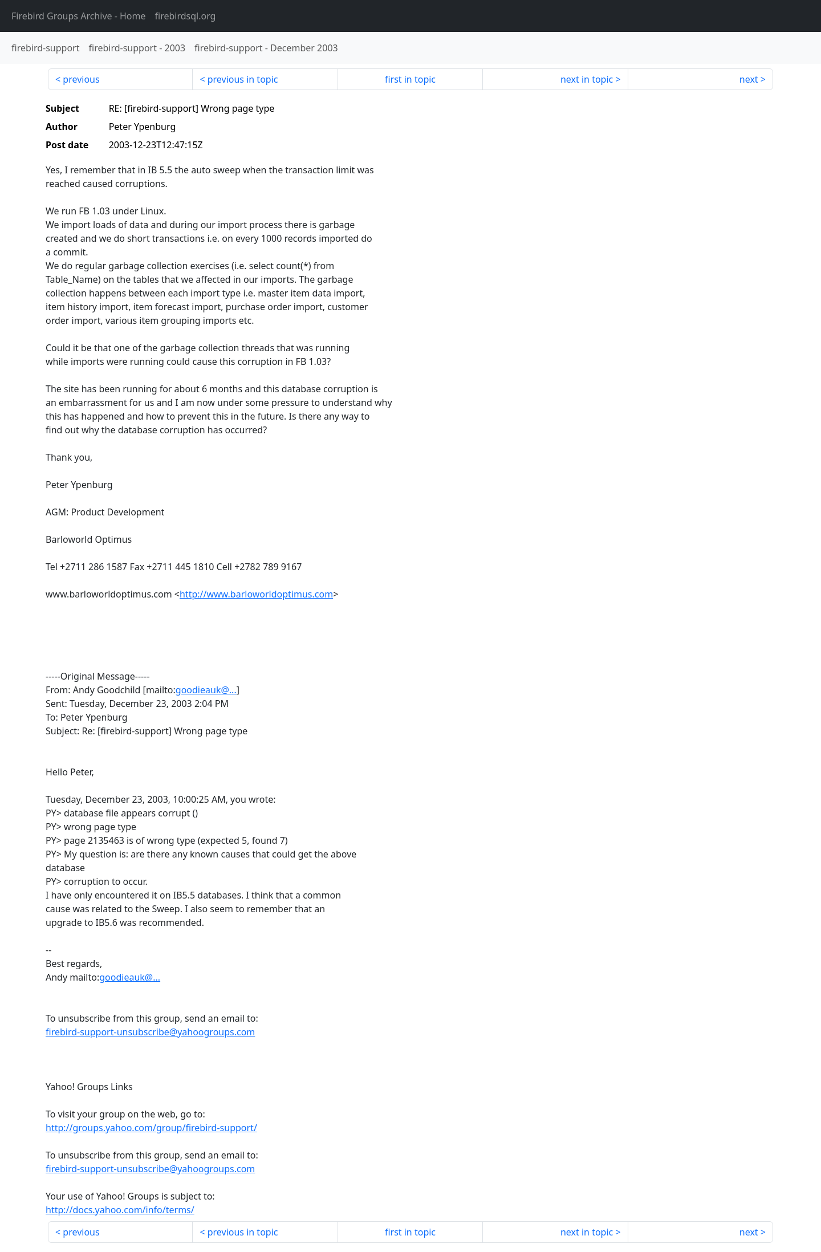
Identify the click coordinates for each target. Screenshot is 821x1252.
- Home (78, 16)
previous (81, 79)
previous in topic (243, 79)
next (748, 79)
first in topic (410, 79)
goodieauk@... (206, 690)
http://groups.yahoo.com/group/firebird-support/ (151, 1127)
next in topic (586, 79)
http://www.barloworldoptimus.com (256, 594)
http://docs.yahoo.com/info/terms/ (120, 1210)
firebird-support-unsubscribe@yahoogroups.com (150, 1032)
